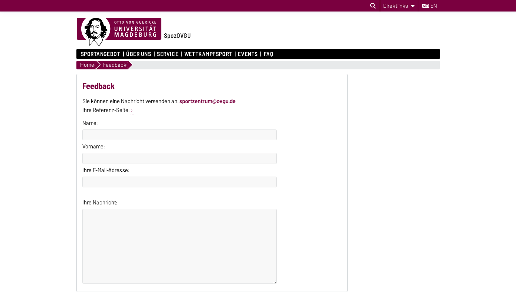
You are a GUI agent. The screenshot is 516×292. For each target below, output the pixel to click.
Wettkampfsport (208, 54)
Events (247, 54)
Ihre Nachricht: (99, 202)
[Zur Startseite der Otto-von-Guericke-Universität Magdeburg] (119, 32)
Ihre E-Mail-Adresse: (105, 170)
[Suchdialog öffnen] (373, 5)
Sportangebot (101, 54)
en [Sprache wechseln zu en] (429, 5)
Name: (90, 123)
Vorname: (93, 146)
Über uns (138, 54)
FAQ (268, 54)
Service (167, 54)
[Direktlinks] (399, 6)
